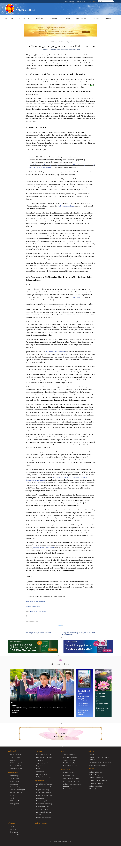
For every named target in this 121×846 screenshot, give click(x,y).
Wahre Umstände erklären (44, 792)
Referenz (96, 18)
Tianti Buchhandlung (69, 1)
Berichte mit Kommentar (43, 818)
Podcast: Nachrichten (95, 786)
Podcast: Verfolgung (95, 775)
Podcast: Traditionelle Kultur (98, 780)
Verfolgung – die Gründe (43, 754)
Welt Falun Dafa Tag (42, 809)
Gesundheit (13, 760)
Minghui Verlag (81, 1)
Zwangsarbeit (40, 771)
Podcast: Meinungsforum (96, 783)
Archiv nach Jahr (15, 835)
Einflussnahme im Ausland (44, 777)
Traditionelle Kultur (69, 754)
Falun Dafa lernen (15, 757)
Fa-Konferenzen (41, 798)
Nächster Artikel (66, 630)
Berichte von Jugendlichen (67, 42)
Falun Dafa (9, 18)
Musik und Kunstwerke (70, 757)
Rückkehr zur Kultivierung (44, 804)
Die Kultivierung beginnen (44, 784)
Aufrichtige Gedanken (42, 806)
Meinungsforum (14, 804)
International (24, 18)
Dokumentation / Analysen (44, 757)
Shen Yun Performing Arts (17, 790)
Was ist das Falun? (15, 766)
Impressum (13, 829)
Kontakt (12, 826)
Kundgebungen (14, 778)
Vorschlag (76, 297)
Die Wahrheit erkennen (70, 773)
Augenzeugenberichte (42, 763)
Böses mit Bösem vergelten (71, 781)
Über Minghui (14, 832)
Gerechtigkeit (81, 18)
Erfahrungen (54, 18)
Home (48, 42)
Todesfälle (39, 760)
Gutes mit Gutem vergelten (71, 778)
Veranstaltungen (14, 775)
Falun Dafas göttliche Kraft (44, 801)
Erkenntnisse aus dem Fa (43, 787)
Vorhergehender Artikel (32, 630)
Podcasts (108, 18)
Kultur (67, 18)
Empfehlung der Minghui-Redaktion (100, 762)
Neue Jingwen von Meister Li (98, 765)
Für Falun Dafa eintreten (43, 812)
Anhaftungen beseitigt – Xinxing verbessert (38, 633)
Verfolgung (39, 18)
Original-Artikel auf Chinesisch (35, 602)
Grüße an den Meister (16, 801)
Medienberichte (14, 781)
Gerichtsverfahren (41, 774)
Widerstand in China (69, 775)
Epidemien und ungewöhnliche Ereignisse (72, 785)
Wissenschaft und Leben (70, 766)
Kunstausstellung (15, 787)
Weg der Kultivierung (42, 790)
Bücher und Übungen (16, 768)
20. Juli (12, 798)
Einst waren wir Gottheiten (55, 351)
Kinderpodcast (93, 789)
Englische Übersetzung (33, 606)
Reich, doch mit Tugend (67, 206)
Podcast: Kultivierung (95, 772)
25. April (12, 795)
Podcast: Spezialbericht (96, 778)
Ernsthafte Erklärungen (70, 789)
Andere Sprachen (92, 1)
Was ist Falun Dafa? (16, 754)
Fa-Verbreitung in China (17, 763)
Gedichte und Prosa (69, 760)
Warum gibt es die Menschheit (43, 548)
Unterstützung (14, 784)
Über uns (11, 823)
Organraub (39, 766)
